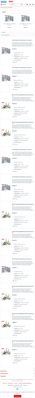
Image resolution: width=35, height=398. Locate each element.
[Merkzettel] (27, 4)
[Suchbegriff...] (16, 4)
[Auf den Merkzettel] (15, 62)
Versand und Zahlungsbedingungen (25, 383)
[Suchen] (22, 4)
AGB (21, 385)
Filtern (3, 32)
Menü (3, 4)
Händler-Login (10, 383)
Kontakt (15, 383)
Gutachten (5, 383)
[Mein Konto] (30, 4)
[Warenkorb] (33, 4)
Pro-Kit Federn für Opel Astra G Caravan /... (9, 24)
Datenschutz (16, 385)
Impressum (25, 385)
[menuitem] (3, 4)
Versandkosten (20, 379)
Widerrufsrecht (10, 385)
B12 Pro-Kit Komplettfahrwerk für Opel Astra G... (23, 95)
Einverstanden (18, 396)
